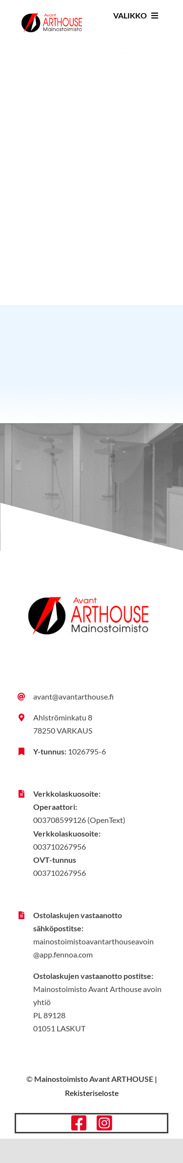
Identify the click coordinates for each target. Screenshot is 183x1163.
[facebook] (79, 1123)
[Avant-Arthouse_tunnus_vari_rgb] (51, 10)
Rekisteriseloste (92, 1092)
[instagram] (104, 1123)
